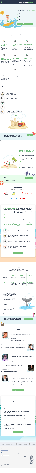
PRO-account (19, 459)
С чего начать (19, 455)
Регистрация (31, 2)
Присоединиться (18, 390)
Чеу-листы (31, 455)
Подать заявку (27, 320)
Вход (34, 2)
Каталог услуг (19, 454)
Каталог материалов (32, 466)
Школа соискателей (32, 456)
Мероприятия (31, 463)
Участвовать (28, 179)
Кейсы (30, 458)
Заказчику (20, 2)
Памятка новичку (20, 456)
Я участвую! (18, 437)
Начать (29, 136)
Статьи (30, 454)
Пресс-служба (13, 458)
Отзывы (12, 457)
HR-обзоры (13, 454)
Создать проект (19, 457)
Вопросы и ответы (32, 457)
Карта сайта (2, 462)
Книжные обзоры (32, 464)
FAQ (18, 458)
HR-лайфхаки (31, 460)
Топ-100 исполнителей (20, 460)
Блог (12, 455)
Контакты (13, 459)
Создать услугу (25, 456)
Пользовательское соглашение (4, 455)
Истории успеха (31, 465)
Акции (12, 456)
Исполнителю (25, 2)
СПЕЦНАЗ (25, 461)
